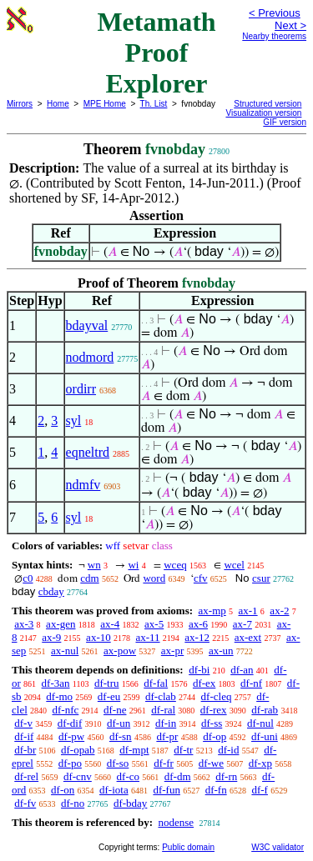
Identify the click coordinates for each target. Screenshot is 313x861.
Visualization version (263, 113)
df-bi (199, 669)
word (154, 578)
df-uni (264, 736)
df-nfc (66, 709)
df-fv (25, 803)
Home (58, 103)
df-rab (264, 709)
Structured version (267, 103)
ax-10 (98, 637)
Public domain (188, 847)
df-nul (260, 723)
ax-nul (64, 650)
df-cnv (77, 776)
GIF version (284, 122)
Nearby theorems (274, 36)
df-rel (26, 776)
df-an (241, 669)
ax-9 (51, 637)
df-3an (56, 683)
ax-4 (109, 624)
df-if (23, 736)
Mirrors (20, 103)
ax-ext (248, 637)
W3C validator (277, 847)
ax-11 (147, 637)
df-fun (166, 789)
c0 (28, 578)
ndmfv (83, 485)
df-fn (216, 789)
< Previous (274, 13)
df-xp (260, 763)
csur (261, 578)
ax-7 (242, 624)
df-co (128, 776)
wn (94, 564)
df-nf (251, 683)
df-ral (163, 709)
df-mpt (134, 749)
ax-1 (248, 610)
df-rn (226, 776)
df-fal (156, 683)
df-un (118, 723)
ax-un (221, 650)
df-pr (167, 736)
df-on (62, 789)
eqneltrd (87, 452)
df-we (211, 763)
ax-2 (279, 610)
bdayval (87, 325)
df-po (70, 763)
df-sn (120, 736)
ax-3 (23, 624)
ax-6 (198, 624)
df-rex (213, 709)
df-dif (70, 723)
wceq (175, 564)
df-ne (114, 709)
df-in (165, 723)
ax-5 (154, 624)
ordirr (81, 389)
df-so (118, 763)
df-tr (183, 749)
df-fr (164, 763)
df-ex (204, 683)
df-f (259, 789)
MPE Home (104, 103)
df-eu (109, 696)
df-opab (77, 749)
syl (74, 420)
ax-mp (212, 610)
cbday (51, 591)
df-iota (114, 789)
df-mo (59, 696)
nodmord (90, 357)
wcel (234, 564)
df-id (228, 749)
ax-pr (172, 650)
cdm (89, 578)
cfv (201, 578)
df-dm (177, 776)
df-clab (160, 696)
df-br (25, 749)
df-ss (211, 723)
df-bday (130, 803)
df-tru (106, 683)
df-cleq (216, 696)
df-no (72, 803)
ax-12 (197, 637)
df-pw (71, 736)
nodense (176, 822)
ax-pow (119, 650)
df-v (23, 723)
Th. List (154, 103)
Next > (290, 25)
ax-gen (60, 624)
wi (133, 564)
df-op (214, 736)
